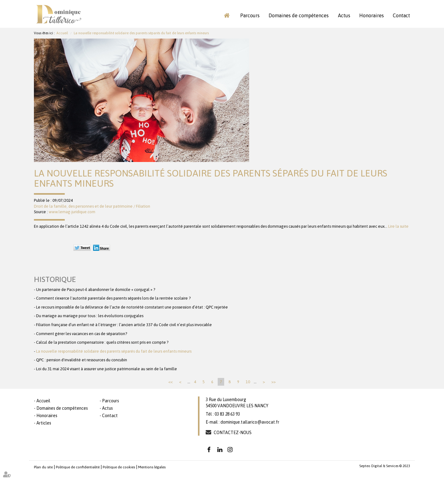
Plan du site (43, 467)
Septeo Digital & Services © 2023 (384, 466)
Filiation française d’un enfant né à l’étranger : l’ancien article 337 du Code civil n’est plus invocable (124, 324)
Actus (344, 15)
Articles (43, 423)
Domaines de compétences (299, 15)
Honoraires (371, 15)
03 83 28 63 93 (227, 414)
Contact (401, 15)
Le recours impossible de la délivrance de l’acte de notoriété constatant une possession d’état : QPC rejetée (132, 307)
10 (248, 381)
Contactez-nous (233, 432)
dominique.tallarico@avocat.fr (249, 422)
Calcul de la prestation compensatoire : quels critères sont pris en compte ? (102, 342)
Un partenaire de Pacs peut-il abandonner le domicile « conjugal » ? (95, 289)
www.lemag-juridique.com (72, 211)
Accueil (226, 15)
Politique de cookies (119, 467)
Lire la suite (398, 226)
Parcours (250, 15)
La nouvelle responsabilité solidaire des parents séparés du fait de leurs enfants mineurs (141, 33)
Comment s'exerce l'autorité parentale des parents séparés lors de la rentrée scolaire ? (113, 298)
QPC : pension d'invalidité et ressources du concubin (81, 360)
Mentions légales (152, 467)
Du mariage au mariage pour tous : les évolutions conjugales (89, 315)
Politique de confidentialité (78, 467)
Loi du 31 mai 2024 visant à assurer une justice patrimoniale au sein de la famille (106, 369)
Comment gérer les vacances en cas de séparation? (81, 333)
